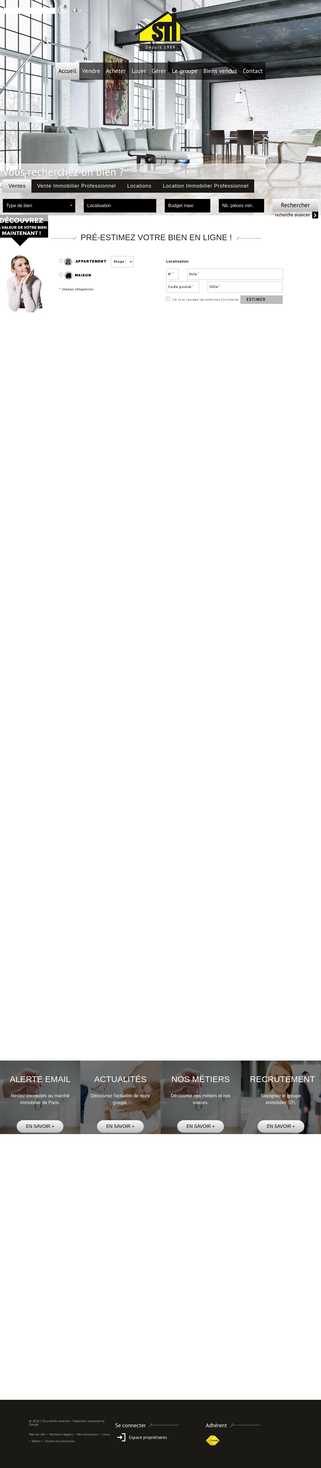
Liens (106, 1434)
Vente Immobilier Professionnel (76, 186)
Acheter (116, 71)
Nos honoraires (87, 1434)
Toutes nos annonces (60, 1441)
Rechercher (295, 205)
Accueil (67, 71)
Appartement (82, 261)
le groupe (185, 71)
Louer (139, 71)
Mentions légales (61, 1434)
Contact (253, 71)
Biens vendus (220, 71)
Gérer (159, 71)
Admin (36, 1441)
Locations (139, 186)
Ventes (17, 186)
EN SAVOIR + (40, 1126)
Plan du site (37, 1434)
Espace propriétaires (141, 1437)
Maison (77, 275)
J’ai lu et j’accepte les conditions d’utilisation (205, 299)
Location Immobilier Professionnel (206, 186)
